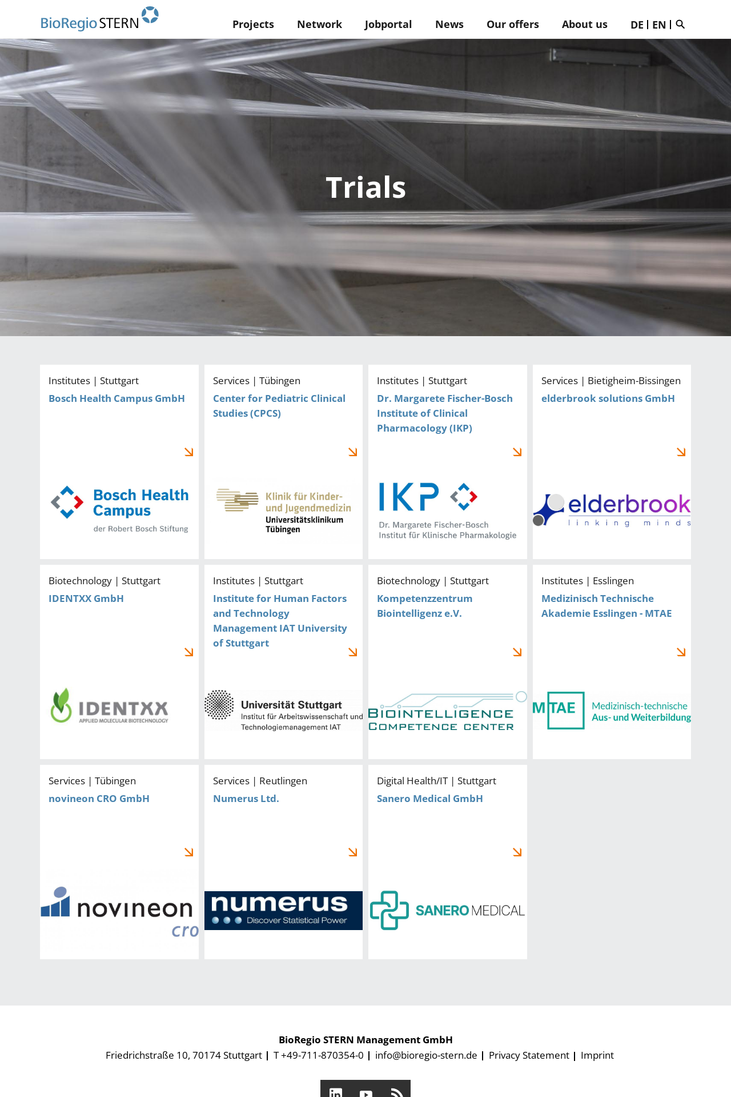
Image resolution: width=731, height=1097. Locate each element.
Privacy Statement (529, 1055)
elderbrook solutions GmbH (612, 462)
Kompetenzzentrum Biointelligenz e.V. (448, 662)
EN (659, 24)
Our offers (513, 24)
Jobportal (388, 24)
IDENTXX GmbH (119, 662)
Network (319, 24)
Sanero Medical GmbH (448, 862)
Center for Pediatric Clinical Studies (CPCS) (284, 462)
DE (637, 24)
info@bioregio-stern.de (426, 1055)
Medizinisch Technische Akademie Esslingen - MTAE (612, 662)
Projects (253, 24)
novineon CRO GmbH (119, 862)
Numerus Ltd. (284, 862)
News (449, 24)
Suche (683, 24)
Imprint (597, 1055)
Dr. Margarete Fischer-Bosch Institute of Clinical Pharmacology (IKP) (448, 462)
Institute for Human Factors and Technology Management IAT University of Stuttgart (284, 662)
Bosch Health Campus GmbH (119, 462)
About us (585, 24)
